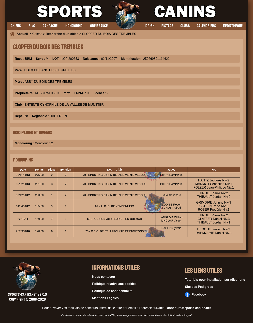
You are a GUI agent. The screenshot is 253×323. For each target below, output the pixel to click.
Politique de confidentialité (112, 291)
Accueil (23, 34)
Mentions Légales (105, 298)
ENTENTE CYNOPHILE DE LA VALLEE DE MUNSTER (64, 104)
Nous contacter (103, 276)
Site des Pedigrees (199, 286)
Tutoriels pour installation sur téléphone (215, 279)
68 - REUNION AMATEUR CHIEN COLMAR (114, 219)
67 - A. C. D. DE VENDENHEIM (114, 206)
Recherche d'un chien (62, 34)
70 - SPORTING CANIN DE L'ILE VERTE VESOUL (114, 175)
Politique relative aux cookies (114, 283)
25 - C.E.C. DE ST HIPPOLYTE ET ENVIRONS (115, 231)
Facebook (195, 294)
